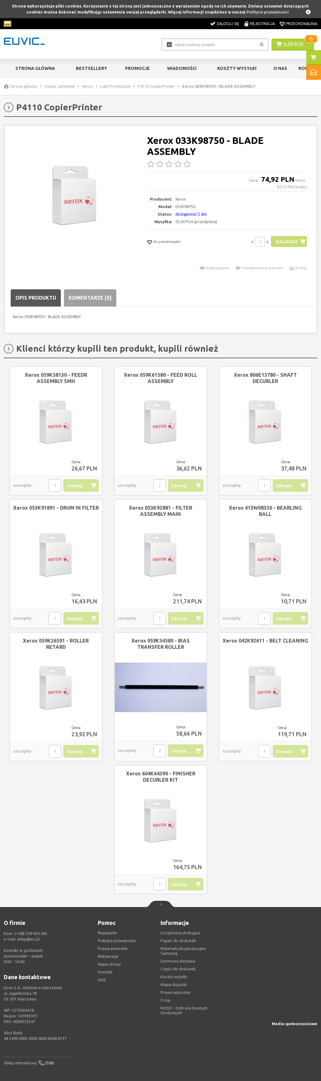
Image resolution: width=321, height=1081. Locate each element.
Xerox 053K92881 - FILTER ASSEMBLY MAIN (160, 511)
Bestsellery (91, 68)
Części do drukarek (178, 969)
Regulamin (107, 933)
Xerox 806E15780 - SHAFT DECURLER (265, 378)
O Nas (280, 68)
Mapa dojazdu (173, 984)
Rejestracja (262, 24)
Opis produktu (35, 298)
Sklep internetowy (20, 1063)
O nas (165, 1000)
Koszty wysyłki (236, 68)
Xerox (87, 86)
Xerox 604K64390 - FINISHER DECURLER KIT (160, 777)
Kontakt (105, 972)
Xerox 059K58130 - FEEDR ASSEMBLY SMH (56, 378)
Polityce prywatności (267, 12)
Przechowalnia (301, 24)
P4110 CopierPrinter (156, 86)
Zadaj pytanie (217, 268)
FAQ (102, 980)
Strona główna (35, 68)
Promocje (137, 68)
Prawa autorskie (175, 992)
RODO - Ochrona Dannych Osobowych (184, 1010)
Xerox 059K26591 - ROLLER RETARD (56, 644)
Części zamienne (60, 86)
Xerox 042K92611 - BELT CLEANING (265, 640)
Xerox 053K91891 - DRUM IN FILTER (56, 508)
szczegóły (22, 485)
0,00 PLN (293, 44)
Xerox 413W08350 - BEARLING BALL (265, 511)
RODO (305, 68)
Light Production (115, 86)
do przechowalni (167, 242)
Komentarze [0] (90, 298)
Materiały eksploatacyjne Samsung (183, 950)
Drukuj (301, 268)
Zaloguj (286, 241)
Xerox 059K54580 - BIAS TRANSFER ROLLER (160, 644)
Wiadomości (182, 68)
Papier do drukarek (178, 940)
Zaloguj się (228, 24)
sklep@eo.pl (28, 939)
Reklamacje (108, 956)
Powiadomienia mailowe (262, 268)
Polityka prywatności (117, 940)
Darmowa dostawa (177, 961)
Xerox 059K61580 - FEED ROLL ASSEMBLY (160, 378)
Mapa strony (109, 964)
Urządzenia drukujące (180, 933)
